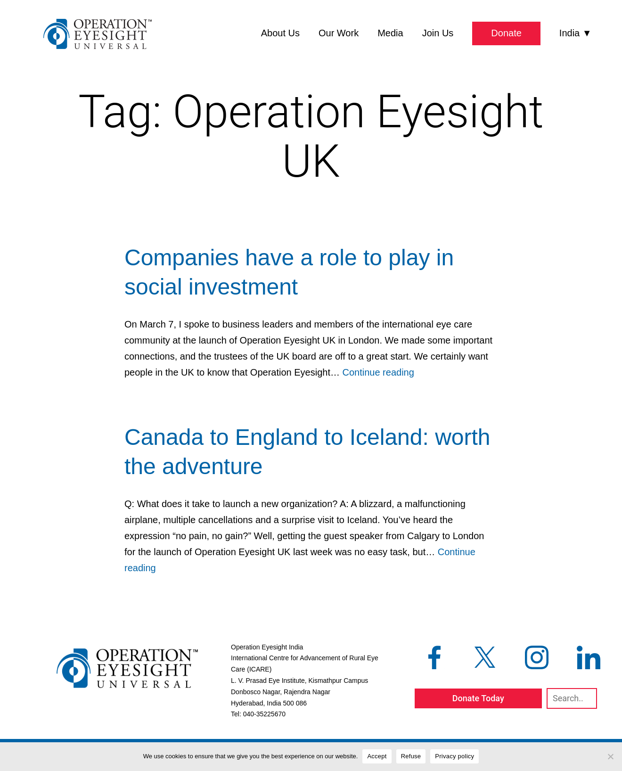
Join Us (438, 33)
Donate (506, 33)
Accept (376, 756)
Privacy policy (454, 756)
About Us (280, 33)
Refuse (411, 756)
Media (390, 33)
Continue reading (378, 372)
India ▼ (575, 33)
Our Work (339, 33)
